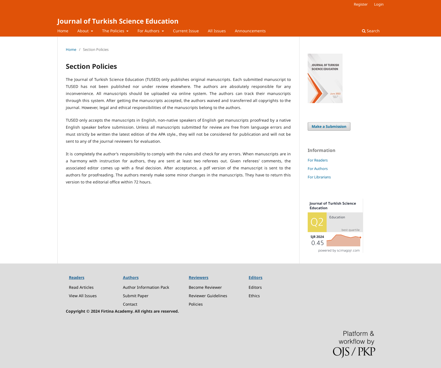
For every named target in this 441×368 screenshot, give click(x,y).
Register (361, 4)
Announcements (250, 30)
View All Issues (83, 295)
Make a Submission (329, 126)
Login (379, 4)
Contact (130, 304)
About (83, 30)
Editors (255, 287)
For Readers (318, 160)
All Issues (217, 30)
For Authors (149, 30)
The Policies (113, 30)
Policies (196, 304)
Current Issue (186, 30)
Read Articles (81, 287)
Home (62, 30)
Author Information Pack (146, 287)
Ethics (254, 295)
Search (371, 30)
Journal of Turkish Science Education (118, 21)
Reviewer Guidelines (208, 295)
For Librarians (319, 177)
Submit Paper (135, 295)
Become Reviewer (205, 287)
